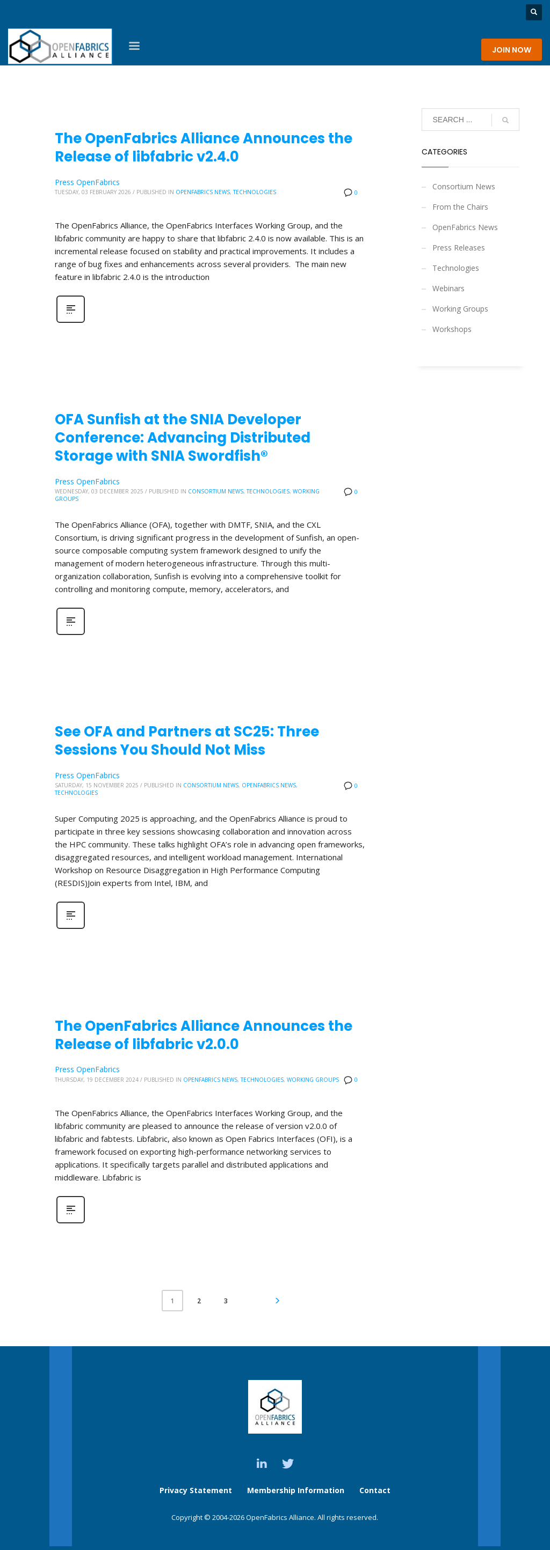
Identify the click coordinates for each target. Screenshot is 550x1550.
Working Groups (313, 1079)
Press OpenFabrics (87, 182)
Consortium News (215, 491)
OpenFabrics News (203, 192)
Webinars (448, 288)
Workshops (452, 329)
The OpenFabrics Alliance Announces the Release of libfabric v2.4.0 (203, 147)
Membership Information (296, 1490)
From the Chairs (460, 207)
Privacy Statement (196, 1490)
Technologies (254, 192)
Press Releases (458, 247)
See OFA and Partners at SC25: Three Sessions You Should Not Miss (187, 740)
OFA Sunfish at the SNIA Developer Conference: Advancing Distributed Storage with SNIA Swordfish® (182, 438)
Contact (374, 1490)
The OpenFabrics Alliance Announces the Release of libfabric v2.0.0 (203, 1035)
